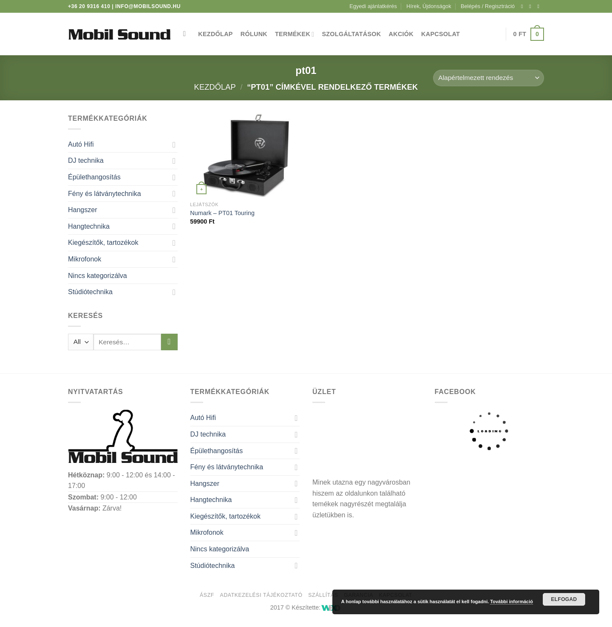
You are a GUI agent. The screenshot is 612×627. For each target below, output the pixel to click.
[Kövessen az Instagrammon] (531, 6)
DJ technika (86, 160)
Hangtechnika (89, 226)
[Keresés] (186, 34)
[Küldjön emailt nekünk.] (539, 6)
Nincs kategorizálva (97, 275)
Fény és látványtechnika (104, 193)
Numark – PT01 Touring (222, 213)
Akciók (401, 34)
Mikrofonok (84, 259)
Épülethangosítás (94, 177)
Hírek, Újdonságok (428, 6)
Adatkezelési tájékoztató (261, 595)
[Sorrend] (488, 78)
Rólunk (254, 34)
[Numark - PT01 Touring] (246, 155)
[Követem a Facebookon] (523, 6)
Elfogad (564, 599)
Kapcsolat (440, 34)
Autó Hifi (81, 144)
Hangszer (82, 209)
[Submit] (169, 342)
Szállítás (323, 595)
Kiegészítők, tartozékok (103, 242)
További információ (511, 601)
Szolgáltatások (351, 34)
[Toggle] (174, 144)
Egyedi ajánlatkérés (373, 6)
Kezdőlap (215, 34)
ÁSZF (207, 595)
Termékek (294, 34)
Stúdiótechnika (90, 291)
